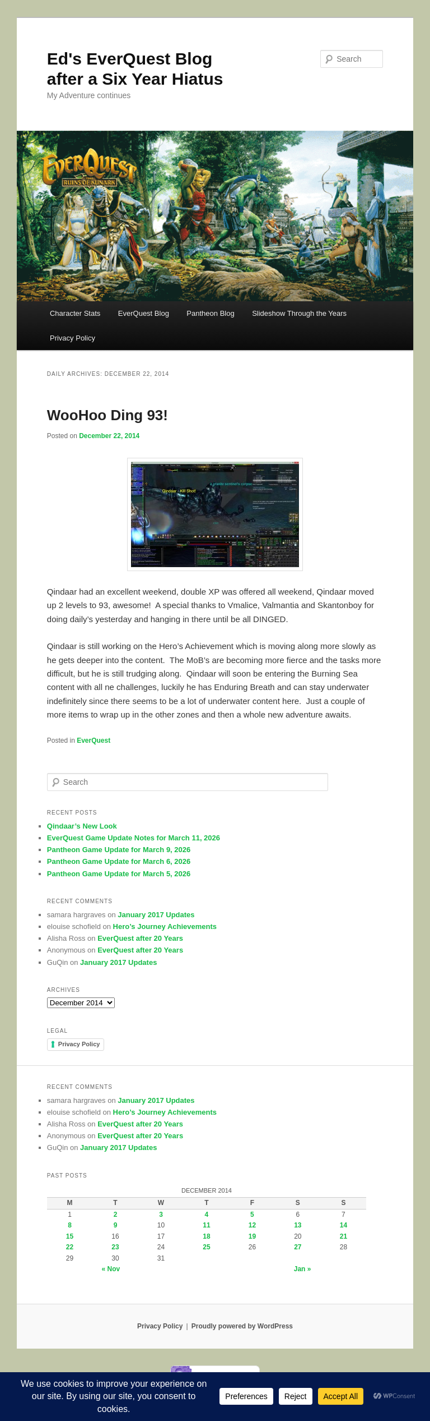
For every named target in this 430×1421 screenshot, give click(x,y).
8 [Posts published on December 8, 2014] (70, 1225)
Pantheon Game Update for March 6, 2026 (118, 861)
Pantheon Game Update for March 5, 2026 (118, 874)
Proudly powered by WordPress (242, 1326)
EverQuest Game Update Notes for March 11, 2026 (133, 838)
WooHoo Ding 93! (107, 415)
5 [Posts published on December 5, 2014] (252, 1214)
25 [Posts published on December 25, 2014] (206, 1247)
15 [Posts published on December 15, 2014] (69, 1236)
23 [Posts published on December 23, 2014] (115, 1247)
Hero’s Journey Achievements (165, 926)
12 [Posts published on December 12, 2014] (252, 1225)
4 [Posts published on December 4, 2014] (207, 1214)
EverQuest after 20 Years (140, 938)
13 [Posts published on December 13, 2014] (297, 1225)
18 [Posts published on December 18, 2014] (206, 1236)
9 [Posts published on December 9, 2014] (116, 1225)
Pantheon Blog (210, 313)
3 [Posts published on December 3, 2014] (161, 1214)
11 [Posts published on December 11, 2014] (206, 1225)
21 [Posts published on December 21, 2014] (343, 1236)
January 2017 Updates (156, 914)
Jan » (302, 1269)
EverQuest (93, 740)
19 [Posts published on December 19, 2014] (252, 1236)
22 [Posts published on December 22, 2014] (69, 1247)
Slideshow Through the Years (299, 313)
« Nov (111, 1269)
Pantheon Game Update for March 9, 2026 (118, 849)
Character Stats (75, 313)
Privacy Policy (72, 338)
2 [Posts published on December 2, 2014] (116, 1214)
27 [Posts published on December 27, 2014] (297, 1247)
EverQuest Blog (143, 313)
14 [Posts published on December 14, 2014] (343, 1225)
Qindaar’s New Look (82, 826)
